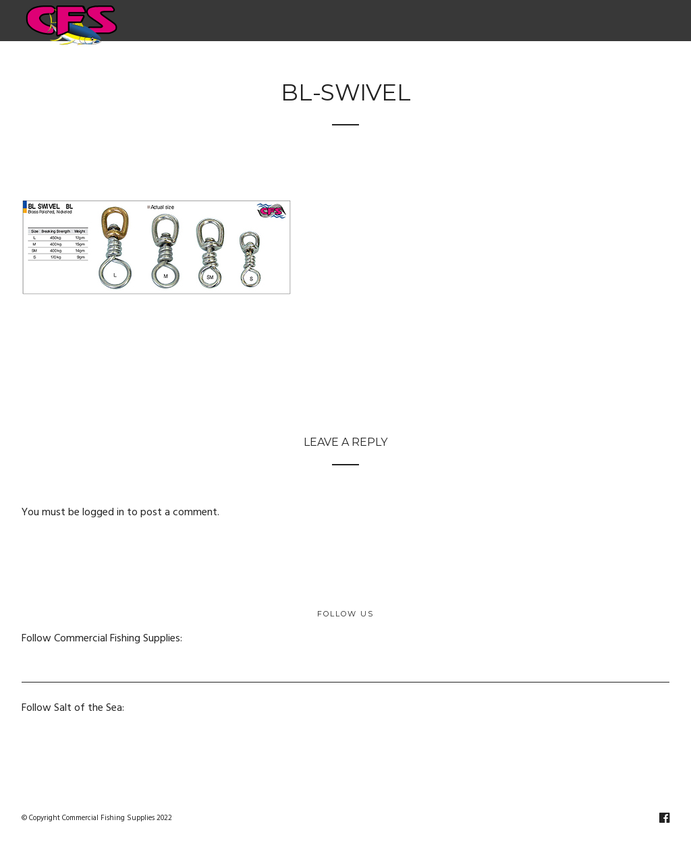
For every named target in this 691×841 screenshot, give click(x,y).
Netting (446, 66)
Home (86, 66)
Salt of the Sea (537, 66)
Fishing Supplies (354, 66)
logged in (103, 512)
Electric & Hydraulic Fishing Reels (206, 66)
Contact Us (627, 66)
